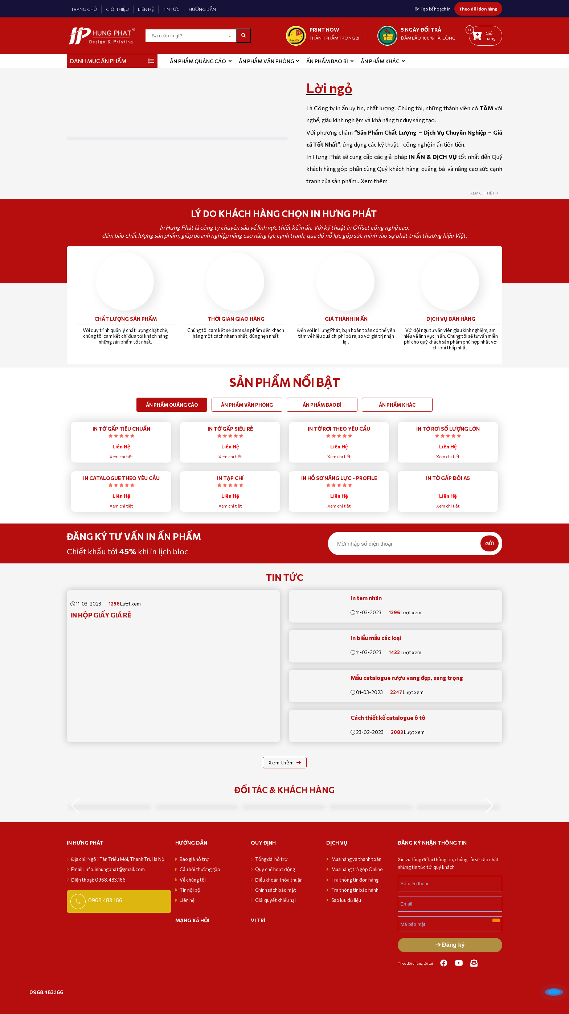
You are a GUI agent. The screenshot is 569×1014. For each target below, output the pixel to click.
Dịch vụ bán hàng (450, 319)
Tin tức (284, 577)
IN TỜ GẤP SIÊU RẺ (230, 429)
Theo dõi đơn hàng (478, 8)
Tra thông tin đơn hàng (354, 880)
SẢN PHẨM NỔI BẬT (284, 382)
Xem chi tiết (121, 456)
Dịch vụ (336, 842)
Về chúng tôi (193, 880)
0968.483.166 (46, 992)
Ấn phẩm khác (380, 61)
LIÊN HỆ (146, 9)
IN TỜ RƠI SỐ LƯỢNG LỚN (448, 429)
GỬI (489, 543)
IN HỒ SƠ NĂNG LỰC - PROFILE (339, 478)
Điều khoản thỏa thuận (279, 880)
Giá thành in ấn (346, 319)
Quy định (263, 842)
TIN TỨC (171, 9)
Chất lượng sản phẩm (125, 319)
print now (324, 29)
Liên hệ (187, 900)
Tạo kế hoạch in (436, 8)
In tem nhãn (366, 597)
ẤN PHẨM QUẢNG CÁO (198, 61)
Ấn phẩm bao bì (327, 61)
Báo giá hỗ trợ (194, 859)
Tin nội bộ (190, 890)
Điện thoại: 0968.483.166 (98, 880)
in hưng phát (85, 842)
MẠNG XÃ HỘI (192, 920)
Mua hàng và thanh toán (356, 859)
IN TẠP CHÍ (230, 478)
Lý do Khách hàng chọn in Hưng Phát (284, 213)
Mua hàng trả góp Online (357, 869)
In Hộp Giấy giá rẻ (100, 615)
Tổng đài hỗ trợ (271, 859)
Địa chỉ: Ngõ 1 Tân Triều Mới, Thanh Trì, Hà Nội (118, 859)
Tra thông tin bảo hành (354, 890)
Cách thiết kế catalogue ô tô (388, 717)
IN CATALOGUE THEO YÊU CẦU (121, 478)
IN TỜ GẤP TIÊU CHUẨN (121, 429)
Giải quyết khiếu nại (275, 900)
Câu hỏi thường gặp (200, 869)
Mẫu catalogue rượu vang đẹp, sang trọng (407, 677)
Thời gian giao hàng (236, 319)
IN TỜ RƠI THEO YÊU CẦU (339, 429)
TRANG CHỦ (84, 9)
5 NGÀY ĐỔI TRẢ (421, 29)
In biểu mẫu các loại (376, 637)
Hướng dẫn (191, 842)
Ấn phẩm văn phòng (266, 61)
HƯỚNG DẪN (202, 9)
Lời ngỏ (329, 88)
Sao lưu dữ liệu (346, 900)
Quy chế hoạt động (275, 869)
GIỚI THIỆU (117, 9)
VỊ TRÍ (258, 920)
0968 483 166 (105, 900)
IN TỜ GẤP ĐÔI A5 (448, 478)
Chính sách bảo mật (275, 890)
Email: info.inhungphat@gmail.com (108, 869)
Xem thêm (374, 180)
